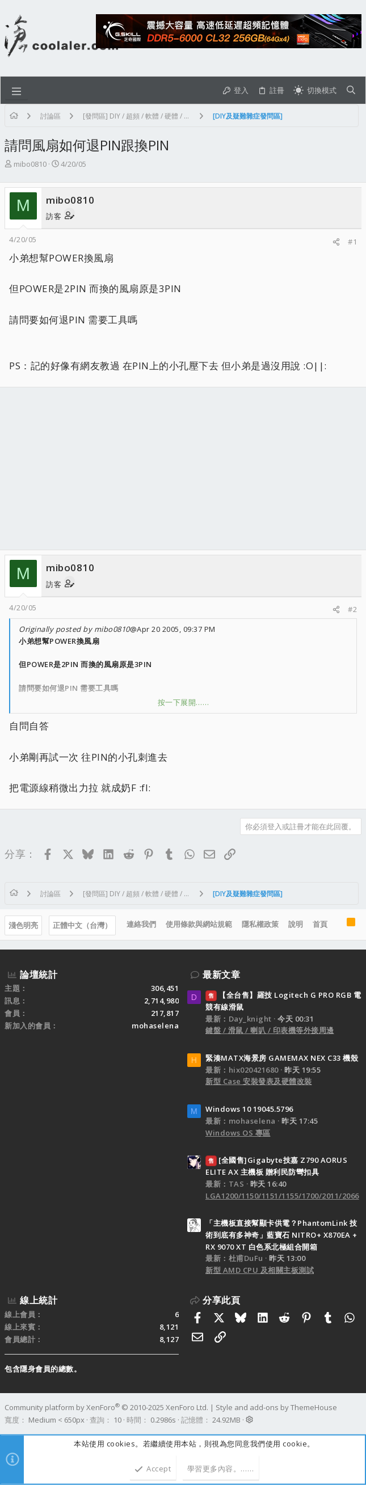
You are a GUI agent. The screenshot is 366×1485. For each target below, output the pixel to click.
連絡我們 (141, 924)
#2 (352, 609)
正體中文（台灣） (82, 925)
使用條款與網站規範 (199, 924)
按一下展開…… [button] (183, 702)
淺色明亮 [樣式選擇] (23, 925)
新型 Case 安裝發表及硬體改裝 (258, 1081)
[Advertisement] (183, 468)
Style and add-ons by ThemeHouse (276, 1407)
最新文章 (221, 974)
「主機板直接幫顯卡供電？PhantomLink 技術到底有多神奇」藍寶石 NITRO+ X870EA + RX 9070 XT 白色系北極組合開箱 (281, 1235)
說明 (295, 924)
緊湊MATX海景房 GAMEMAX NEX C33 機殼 (281, 1058)
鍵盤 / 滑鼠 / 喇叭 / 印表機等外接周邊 (269, 1030)
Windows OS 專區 (238, 1133)
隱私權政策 (260, 924)
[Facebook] (356, 1413)
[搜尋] (351, 90)
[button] (16, 90)
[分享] (336, 242)
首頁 (320, 924)
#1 (352, 242)
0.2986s (163, 1420)
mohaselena (155, 1025)
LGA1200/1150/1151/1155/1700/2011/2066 (282, 1196)
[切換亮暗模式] (315, 90)
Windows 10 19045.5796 (249, 1109)
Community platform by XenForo (106, 1407)
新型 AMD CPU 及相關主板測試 (259, 1270)
